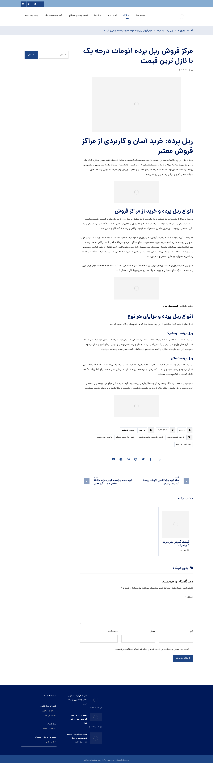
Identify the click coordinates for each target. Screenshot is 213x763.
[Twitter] (35, 4)
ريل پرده (142, 430)
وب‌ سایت (113, 631)
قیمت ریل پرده (170, 306)
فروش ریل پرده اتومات (175, 437)
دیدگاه (189, 597)
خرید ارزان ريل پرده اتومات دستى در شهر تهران (78, 719)
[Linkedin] (29, 4)
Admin (181, 430)
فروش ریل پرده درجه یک (125, 437)
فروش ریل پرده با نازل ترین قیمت (151, 437)
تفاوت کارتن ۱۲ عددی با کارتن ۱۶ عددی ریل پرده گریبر (77, 700)
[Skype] (23, 4)
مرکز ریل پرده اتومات (104, 437)
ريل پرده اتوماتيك (128, 430)
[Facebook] (41, 4)
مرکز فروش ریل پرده (183, 444)
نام (191, 631)
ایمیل (152, 631)
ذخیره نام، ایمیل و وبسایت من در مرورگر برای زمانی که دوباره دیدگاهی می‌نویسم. (152, 649)
